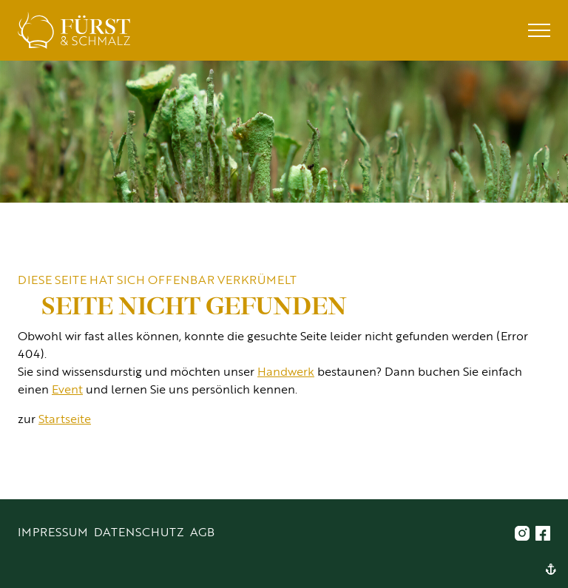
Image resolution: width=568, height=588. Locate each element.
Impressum (53, 531)
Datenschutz (139, 531)
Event (67, 388)
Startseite (64, 418)
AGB (202, 531)
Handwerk (285, 371)
